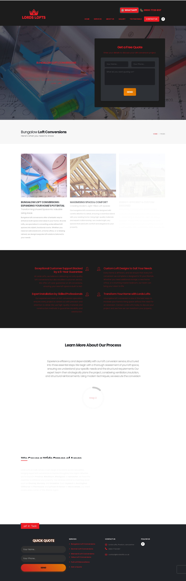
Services (98, 19)
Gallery (122, 19)
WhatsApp (129, 10)
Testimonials (136, 19)
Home (86, 19)
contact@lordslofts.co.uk (119, 554)
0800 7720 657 (114, 549)
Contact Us (151, 19)
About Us (110, 19)
